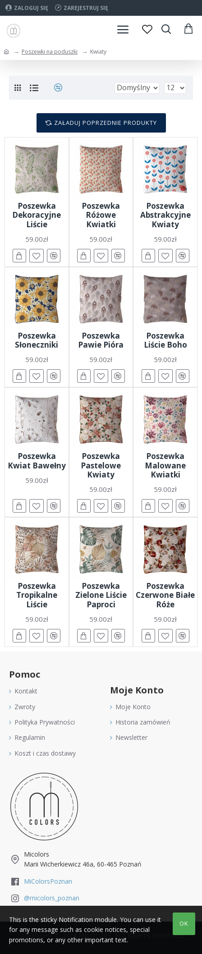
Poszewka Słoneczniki (36, 340)
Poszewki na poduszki (50, 51)
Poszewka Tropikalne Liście (36, 595)
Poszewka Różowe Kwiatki (101, 215)
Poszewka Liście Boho (165, 340)
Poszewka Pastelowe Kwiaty (101, 465)
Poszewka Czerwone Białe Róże (165, 595)
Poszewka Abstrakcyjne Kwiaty (165, 215)
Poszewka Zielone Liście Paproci (101, 595)
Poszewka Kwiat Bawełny (37, 461)
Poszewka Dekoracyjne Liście (36, 215)
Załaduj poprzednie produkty (105, 123)
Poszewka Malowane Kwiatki (165, 465)
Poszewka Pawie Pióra (101, 340)
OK (183, 923)
